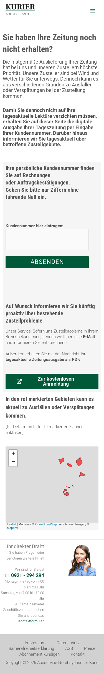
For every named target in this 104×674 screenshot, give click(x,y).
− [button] (13, 462)
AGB (69, 648)
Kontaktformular (30, 621)
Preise (89, 648)
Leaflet (11, 524)
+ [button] (13, 454)
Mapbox (12, 528)
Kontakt (78, 654)
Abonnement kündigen (39, 654)
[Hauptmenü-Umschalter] (92, 11)
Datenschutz (68, 642)
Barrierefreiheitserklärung (31, 648)
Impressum (35, 642)
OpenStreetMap (46, 524)
